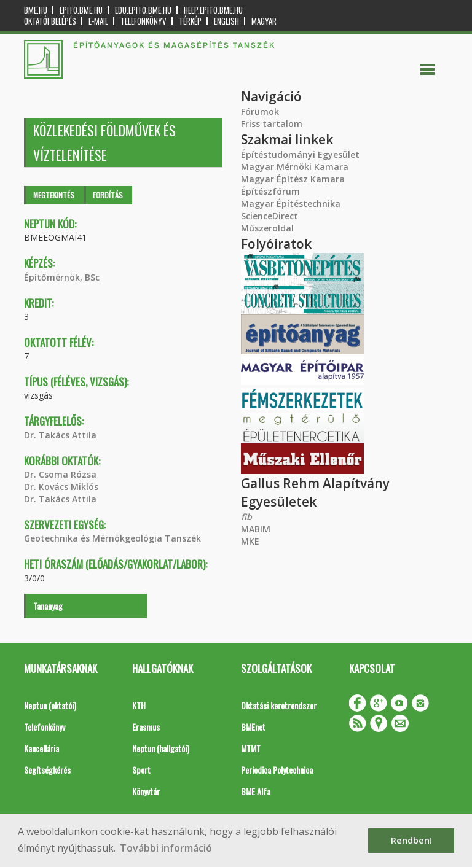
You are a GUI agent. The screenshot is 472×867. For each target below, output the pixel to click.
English (226, 21)
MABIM (255, 529)
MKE (250, 541)
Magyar (264, 21)
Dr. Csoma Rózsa (60, 474)
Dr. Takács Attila (60, 435)
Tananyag (48, 605)
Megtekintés (53, 195)
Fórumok (260, 111)
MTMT (251, 748)
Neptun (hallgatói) (160, 748)
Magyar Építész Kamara (293, 179)
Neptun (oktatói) (50, 705)
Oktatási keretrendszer (279, 705)
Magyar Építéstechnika (290, 203)
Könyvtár (146, 791)
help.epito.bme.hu (213, 10)
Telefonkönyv (143, 21)
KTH (139, 705)
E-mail (98, 21)
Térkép (190, 21)
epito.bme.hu (81, 10)
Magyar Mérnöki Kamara (294, 167)
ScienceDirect (269, 216)
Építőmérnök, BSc (62, 277)
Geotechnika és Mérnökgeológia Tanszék (112, 538)
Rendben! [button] (411, 840)
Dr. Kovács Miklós (61, 486)
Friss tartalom (271, 124)
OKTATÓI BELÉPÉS (50, 21)
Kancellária (41, 748)
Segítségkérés (47, 769)
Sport (141, 769)
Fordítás (108, 195)
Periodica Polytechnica (277, 769)
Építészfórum (270, 191)
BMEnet (253, 726)
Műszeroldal (267, 228)
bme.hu (35, 10)
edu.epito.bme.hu (143, 10)
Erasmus (146, 726)
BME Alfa (255, 791)
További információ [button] (166, 848)
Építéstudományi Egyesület (300, 154)
